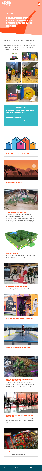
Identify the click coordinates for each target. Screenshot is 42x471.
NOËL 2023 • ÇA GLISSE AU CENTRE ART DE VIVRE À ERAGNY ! (19, 347)
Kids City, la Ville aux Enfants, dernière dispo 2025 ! (20, 110)
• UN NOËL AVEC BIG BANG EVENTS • (13, 451)
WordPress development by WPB (23, 467)
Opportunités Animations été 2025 (16, 112)
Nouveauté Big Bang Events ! (14, 117)
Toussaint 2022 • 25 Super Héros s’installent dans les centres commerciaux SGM (19, 416)
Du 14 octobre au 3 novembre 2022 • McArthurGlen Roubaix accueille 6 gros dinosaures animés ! (19, 380)
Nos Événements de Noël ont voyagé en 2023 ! (19, 120)
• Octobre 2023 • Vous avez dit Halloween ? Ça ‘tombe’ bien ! (19, 318)
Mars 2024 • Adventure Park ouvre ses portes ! (19, 115)
